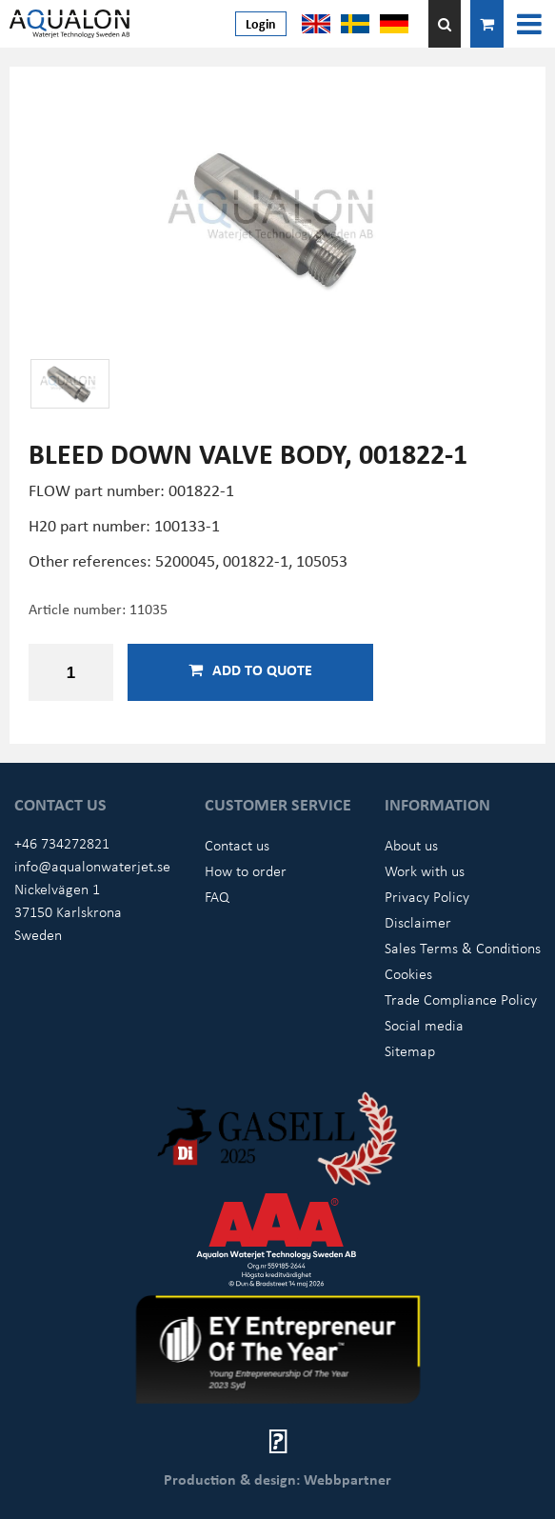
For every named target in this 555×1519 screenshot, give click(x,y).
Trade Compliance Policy (461, 999)
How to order (246, 870)
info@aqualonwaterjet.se (92, 865)
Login (261, 23)
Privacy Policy (427, 896)
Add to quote (250, 669)
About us (411, 844)
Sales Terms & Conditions (463, 947)
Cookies (408, 973)
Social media (424, 1024)
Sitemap (410, 1050)
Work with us (425, 870)
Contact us (237, 844)
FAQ (217, 896)
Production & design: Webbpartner (277, 1479)
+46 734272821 (61, 842)
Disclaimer (418, 921)
